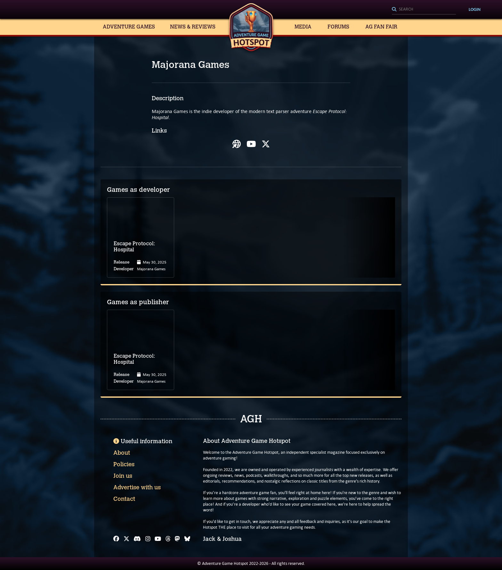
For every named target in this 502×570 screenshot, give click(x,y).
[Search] (424, 9)
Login (475, 9)
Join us (122, 475)
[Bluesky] (187, 538)
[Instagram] (147, 538)
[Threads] (168, 538)
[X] (126, 538)
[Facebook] (116, 538)
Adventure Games (129, 27)
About (121, 452)
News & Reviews (192, 27)
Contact (124, 498)
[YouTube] (158, 538)
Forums (338, 27)
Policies (123, 464)
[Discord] (137, 538)
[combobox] (424, 9)
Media (303, 27)
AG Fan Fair (381, 27)
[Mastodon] (177, 538)
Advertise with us (137, 487)
